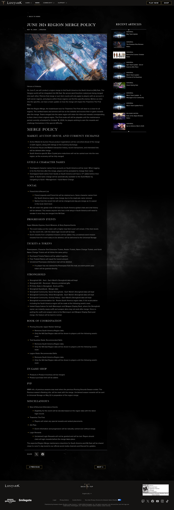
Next (100, 467)
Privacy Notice (64, 500)
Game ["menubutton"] (28, 3)
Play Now (153, 3)
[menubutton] (87, 494)
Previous (34, 467)
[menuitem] (29, 3)
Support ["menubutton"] (62, 3)
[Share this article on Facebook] (43, 454)
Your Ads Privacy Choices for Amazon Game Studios (103, 500)
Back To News (33, 16)
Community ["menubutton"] (48, 3)
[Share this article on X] (36, 454)
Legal (54, 500)
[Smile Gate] (25, 501)
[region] (128, 81)
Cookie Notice (76, 500)
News (37, 3)
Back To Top (87, 486)
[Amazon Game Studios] (10, 501)
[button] (66, 57)
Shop (166, 3)
